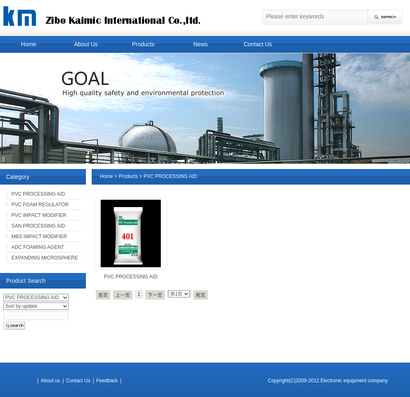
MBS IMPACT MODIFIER (39, 236)
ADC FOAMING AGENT (37, 247)
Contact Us (257, 44)
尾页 (200, 295)
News (200, 44)
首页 (103, 295)
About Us (86, 44)
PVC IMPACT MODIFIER (38, 215)
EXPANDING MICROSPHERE (44, 258)
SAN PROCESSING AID (38, 226)
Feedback (107, 380)
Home (28, 44)
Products (143, 44)
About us (50, 380)
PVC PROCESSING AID (131, 277)
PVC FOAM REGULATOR (40, 205)
